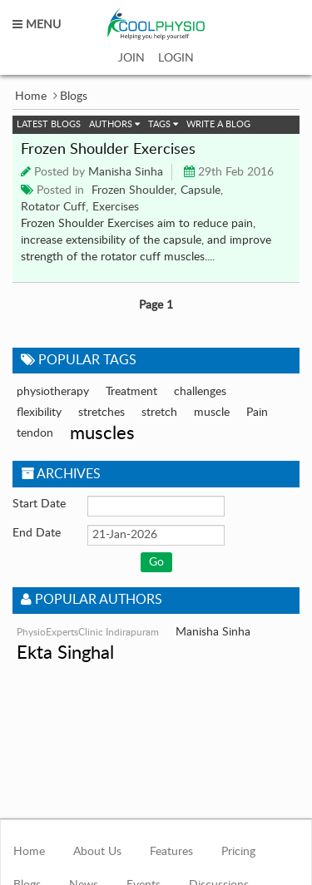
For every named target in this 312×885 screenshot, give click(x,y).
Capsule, (202, 190)
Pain (257, 412)
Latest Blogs (49, 124)
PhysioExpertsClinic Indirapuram (88, 632)
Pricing (238, 852)
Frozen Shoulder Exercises (108, 149)
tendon (35, 433)
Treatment (131, 392)
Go (156, 562)
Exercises (115, 207)
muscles (102, 433)
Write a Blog (218, 124)
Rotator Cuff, (54, 207)
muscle (212, 412)
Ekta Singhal (65, 653)
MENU (36, 25)
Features (171, 852)
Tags (163, 124)
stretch (159, 412)
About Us (97, 852)
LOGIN (176, 58)
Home (31, 96)
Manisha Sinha (125, 172)
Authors (114, 124)
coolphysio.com (156, 24)
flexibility (39, 412)
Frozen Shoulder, (134, 190)
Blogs (73, 96)
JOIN (131, 58)
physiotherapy (53, 392)
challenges (200, 392)
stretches (101, 412)
